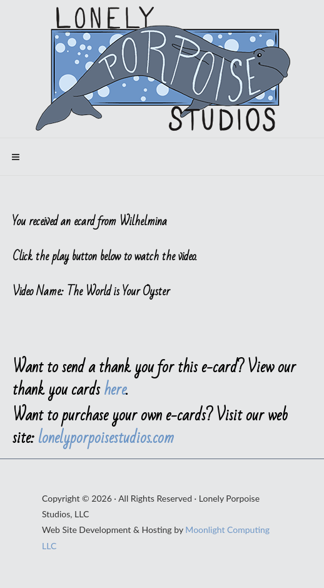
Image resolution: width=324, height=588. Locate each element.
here (115, 390)
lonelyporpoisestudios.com (106, 438)
